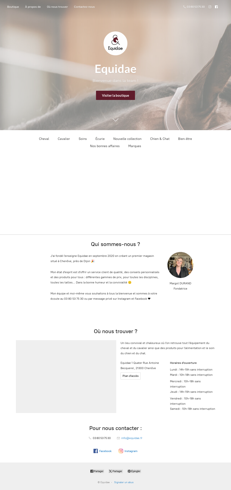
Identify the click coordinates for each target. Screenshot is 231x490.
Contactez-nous (84, 6)
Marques (134, 146)
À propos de (33, 6)
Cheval (44, 139)
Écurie (100, 139)
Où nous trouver (57, 6)
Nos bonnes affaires (105, 146)
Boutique (13, 6)
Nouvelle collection (127, 139)
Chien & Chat (159, 139)
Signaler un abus (124, 482)
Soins (83, 139)
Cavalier (64, 139)
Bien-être (185, 139)
